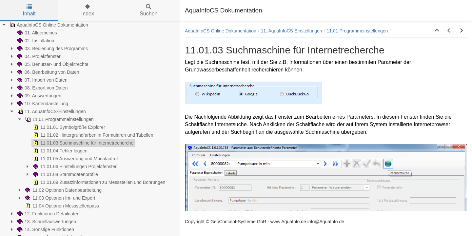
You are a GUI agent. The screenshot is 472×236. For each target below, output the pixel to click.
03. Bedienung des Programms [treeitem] (52, 48)
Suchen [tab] (148, 10)
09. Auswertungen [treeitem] (38, 96)
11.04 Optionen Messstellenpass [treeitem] (61, 206)
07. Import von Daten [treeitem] (42, 80)
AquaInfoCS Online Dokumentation (220, 30)
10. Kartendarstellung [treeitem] (42, 104)
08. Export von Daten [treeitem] (42, 88)
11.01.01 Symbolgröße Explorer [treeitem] (68, 127)
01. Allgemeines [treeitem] (36, 33)
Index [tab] (87, 10)
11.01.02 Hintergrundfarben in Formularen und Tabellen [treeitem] (92, 135)
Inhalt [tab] (29, 10)
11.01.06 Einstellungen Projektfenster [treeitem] (74, 166)
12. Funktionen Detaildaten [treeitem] (47, 214)
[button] (437, 31)
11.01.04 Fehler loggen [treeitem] (60, 151)
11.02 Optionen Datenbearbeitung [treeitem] (63, 190)
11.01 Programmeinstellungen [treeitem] (59, 119)
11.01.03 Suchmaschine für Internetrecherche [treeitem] (82, 143)
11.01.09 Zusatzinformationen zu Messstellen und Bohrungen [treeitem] (98, 182)
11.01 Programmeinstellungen (357, 30)
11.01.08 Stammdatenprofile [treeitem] (65, 174)
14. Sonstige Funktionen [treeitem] (45, 229)
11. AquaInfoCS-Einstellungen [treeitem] (51, 111)
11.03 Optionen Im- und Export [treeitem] (59, 198)
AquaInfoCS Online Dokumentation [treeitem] (48, 25)
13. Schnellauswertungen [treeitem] (46, 222)
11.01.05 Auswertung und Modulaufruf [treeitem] (75, 159)
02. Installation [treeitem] (35, 41)
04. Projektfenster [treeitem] (38, 56)
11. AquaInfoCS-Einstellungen (291, 30)
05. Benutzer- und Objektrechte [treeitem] (52, 64)
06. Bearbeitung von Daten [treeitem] (47, 72)
